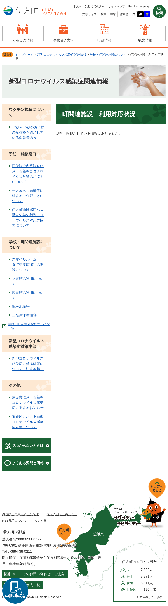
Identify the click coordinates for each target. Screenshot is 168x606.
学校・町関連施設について (108, 54)
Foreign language (139, 6)
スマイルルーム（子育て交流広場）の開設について (28, 264)
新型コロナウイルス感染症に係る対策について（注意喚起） (28, 364)
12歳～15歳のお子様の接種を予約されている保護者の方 (28, 132)
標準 (113, 14)
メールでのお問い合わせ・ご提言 (38, 574)
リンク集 (41, 520)
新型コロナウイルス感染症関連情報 (61, 54)
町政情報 (104, 40)
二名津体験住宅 (24, 315)
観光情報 (145, 40)
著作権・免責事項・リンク (20, 514)
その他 (15, 385)
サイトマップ (116, 6)
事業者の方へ (63, 40)
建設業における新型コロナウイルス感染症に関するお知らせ (28, 402)
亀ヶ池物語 (21, 306)
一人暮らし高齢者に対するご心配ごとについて (28, 196)
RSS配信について (14, 520)
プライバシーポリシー (62, 514)
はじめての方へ (95, 6)
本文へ (77, 6)
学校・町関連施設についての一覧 (29, 326)
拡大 (103, 14)
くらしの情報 (22, 40)
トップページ (24, 54)
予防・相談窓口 (22, 154)
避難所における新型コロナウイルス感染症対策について (28, 422)
